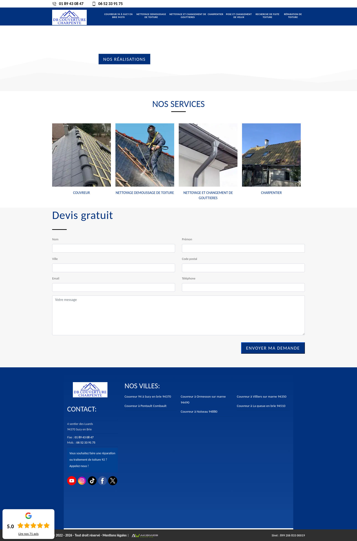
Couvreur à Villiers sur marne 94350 (261, 396)
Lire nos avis (28, 534)
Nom (55, 239)
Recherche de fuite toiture (267, 15)
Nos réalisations (124, 59)
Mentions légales (114, 535)
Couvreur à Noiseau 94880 (199, 411)
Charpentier (215, 14)
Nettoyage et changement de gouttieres (187, 15)
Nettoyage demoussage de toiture (151, 15)
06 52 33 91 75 (107, 3)
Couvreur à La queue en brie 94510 (261, 406)
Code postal (189, 259)
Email (55, 278)
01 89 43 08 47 (68, 3)
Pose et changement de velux (239, 15)
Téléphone (188, 278)
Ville (55, 259)
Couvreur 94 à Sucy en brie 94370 (118, 15)
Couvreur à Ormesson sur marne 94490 (203, 399)
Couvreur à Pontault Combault (145, 406)
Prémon (187, 239)
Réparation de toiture (293, 15)
